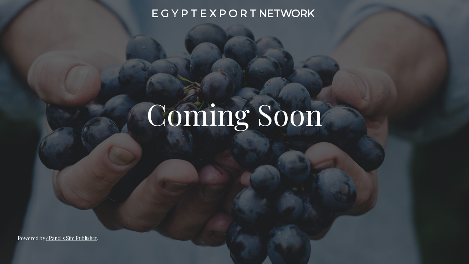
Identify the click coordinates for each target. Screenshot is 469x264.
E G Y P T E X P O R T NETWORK (232, 13)
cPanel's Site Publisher (71, 238)
